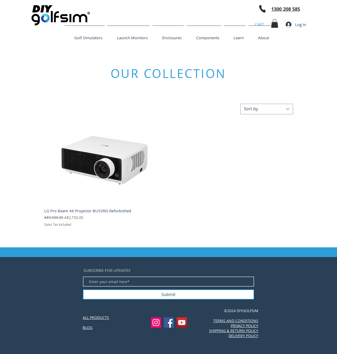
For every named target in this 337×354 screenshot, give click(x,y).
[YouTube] (182, 322)
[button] (274, 23)
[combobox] (266, 109)
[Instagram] (156, 322)
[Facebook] (169, 322)
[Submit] (168, 294)
